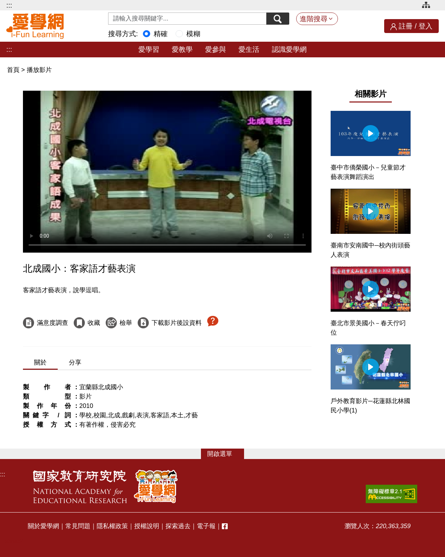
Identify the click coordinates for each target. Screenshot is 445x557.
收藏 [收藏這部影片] (94, 322)
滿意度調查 (52, 322)
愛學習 (148, 49)
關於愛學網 (43, 526)
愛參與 (215, 49)
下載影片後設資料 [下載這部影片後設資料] (177, 322)
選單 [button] (226, 453)
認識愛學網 (289, 49)
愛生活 (248, 49)
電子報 (206, 526)
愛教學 (182, 49)
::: (9, 5)
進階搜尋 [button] (313, 19)
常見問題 (77, 526)
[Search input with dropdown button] (186, 19)
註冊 (406, 26)
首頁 (14, 69)
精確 (161, 34)
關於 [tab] (40, 362)
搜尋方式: (123, 34)
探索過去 (178, 526)
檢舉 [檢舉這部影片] (126, 322)
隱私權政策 (112, 526)
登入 (425, 26)
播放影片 (39, 69)
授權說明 (146, 526)
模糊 (193, 34)
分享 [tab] (75, 362)
